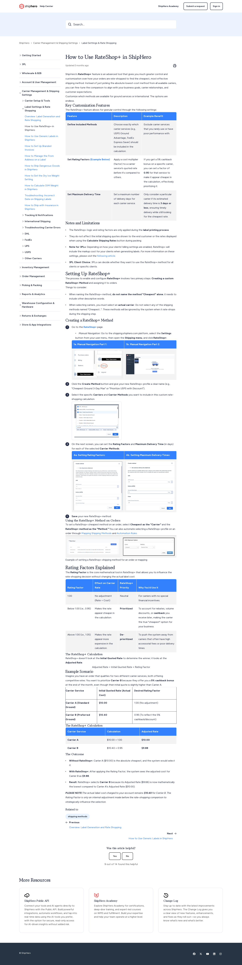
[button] (39, 55)
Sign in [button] (216, 6)
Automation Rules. (127, 533)
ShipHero (24, 43)
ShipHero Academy (168, 6)
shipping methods (77, 816)
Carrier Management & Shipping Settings (55, 43)
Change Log (170, 901)
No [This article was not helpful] (127, 856)
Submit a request (195, 6)
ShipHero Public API (36, 901)
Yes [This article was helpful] (115, 856)
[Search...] (121, 24)
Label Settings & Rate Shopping (98, 43)
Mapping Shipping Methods (96, 533)
